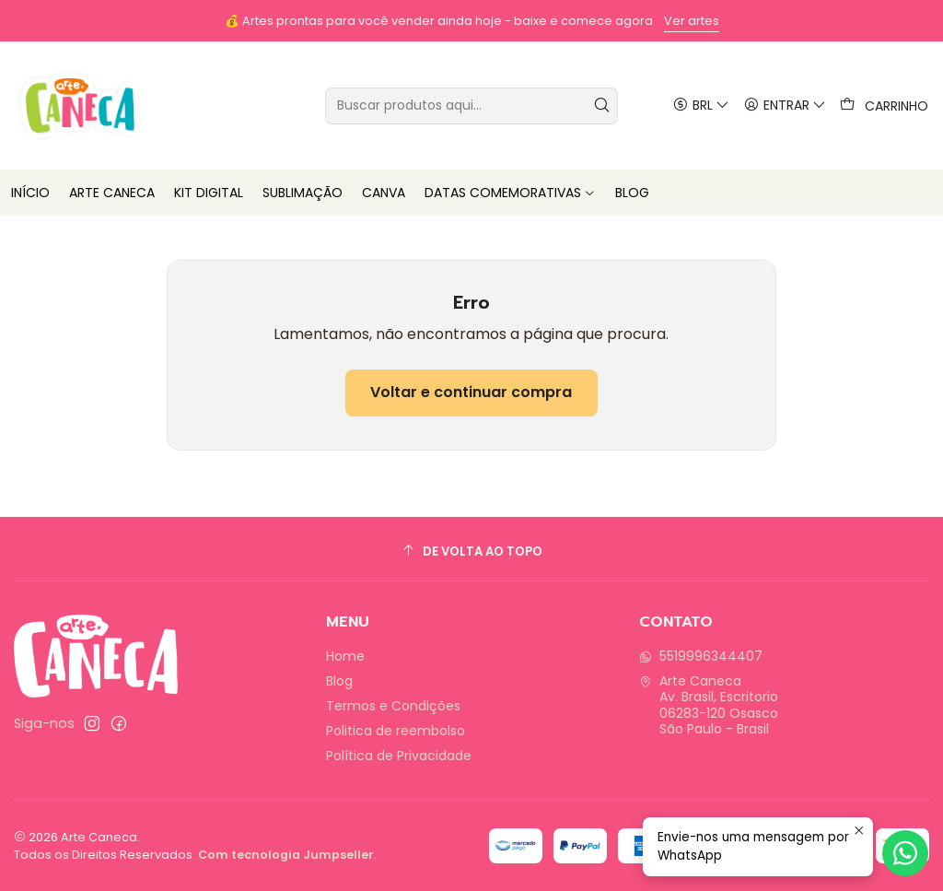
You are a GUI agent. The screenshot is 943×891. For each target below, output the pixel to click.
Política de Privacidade (399, 755)
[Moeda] (700, 105)
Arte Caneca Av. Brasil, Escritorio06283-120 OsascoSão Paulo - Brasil (708, 705)
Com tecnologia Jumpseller (286, 854)
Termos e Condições (393, 706)
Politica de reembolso (395, 730)
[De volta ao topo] (471, 551)
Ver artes (691, 21)
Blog (339, 681)
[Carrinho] (884, 105)
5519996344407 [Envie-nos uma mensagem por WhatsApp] (701, 656)
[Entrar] (785, 105)
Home (345, 656)
